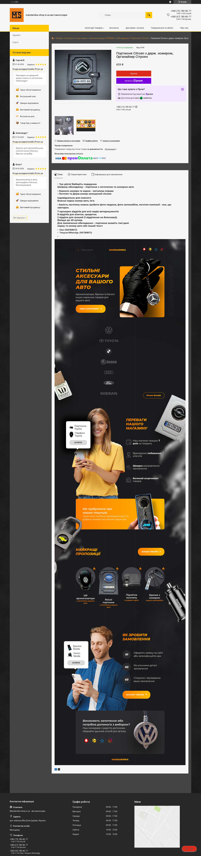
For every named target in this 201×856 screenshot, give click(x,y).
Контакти (114, 28)
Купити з (134, 81)
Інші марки (82, 38)
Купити (134, 73)
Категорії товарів (93, 28)
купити (78, 386)
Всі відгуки (19, 217)
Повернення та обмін (162, 28)
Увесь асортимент (91, 308)
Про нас (184, 28)
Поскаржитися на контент (105, 853)
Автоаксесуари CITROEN (101, 38)
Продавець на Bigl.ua (100, 851)
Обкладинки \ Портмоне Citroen (132, 38)
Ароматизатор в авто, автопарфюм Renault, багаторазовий (26, 182)
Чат (189, 848)
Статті (15, 42)
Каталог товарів (136, 637)
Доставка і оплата (135, 28)
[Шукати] (148, 15)
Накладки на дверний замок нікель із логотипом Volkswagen (29, 78)
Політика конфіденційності (127, 853)
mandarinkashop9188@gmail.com (26, 811)
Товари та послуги (65, 38)
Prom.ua (113, 848)
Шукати (16, 35)
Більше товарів (151, 495)
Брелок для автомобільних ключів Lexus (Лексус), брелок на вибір (29, 151)
